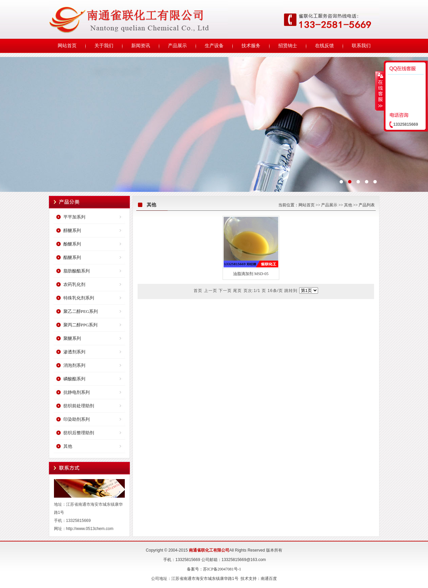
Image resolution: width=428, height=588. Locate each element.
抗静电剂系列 (76, 392)
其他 (67, 446)
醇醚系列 (72, 230)
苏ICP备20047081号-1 (222, 569)
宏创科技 (214, 124)
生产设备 (214, 45)
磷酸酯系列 (74, 378)
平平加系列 (74, 216)
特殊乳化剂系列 (78, 297)
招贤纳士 (287, 45)
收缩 (379, 91)
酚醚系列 (72, 243)
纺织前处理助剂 (78, 405)
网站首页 (67, 45)
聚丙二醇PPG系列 (80, 324)
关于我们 (103, 45)
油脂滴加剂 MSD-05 (250, 273)
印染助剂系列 (76, 419)
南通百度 (269, 578)
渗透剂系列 (74, 351)
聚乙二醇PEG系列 (80, 311)
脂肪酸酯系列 (76, 270)
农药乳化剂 (74, 284)
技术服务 (250, 45)
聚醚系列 (72, 338)
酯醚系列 (72, 257)
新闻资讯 (140, 45)
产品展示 (177, 45)
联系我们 (361, 45)
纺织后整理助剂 (78, 432)
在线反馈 (324, 45)
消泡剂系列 (74, 365)
